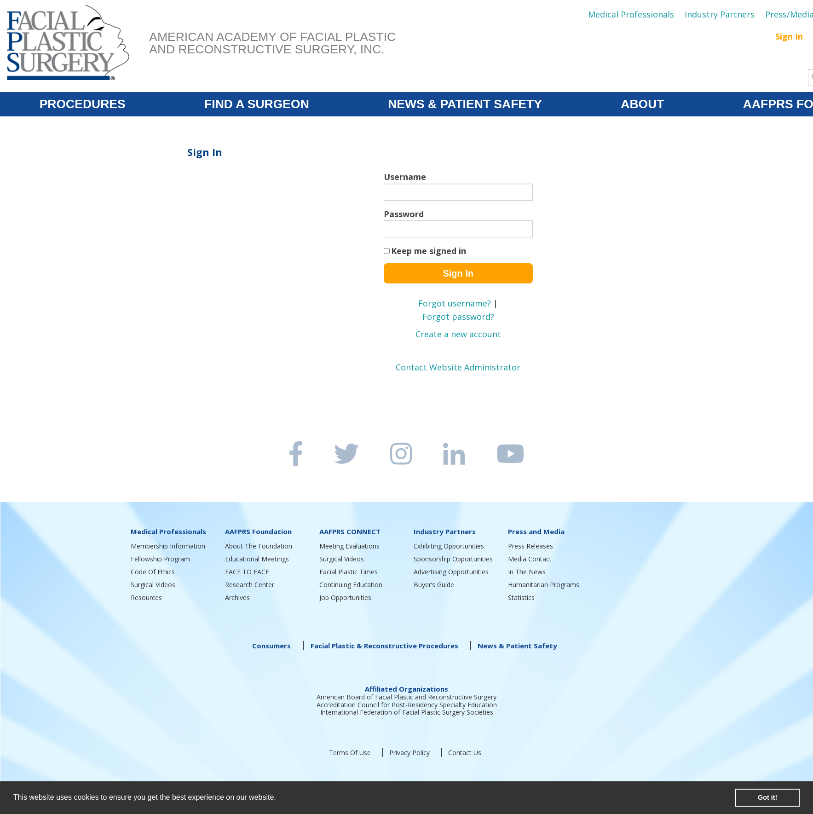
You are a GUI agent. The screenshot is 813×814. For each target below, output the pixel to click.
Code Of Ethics (153, 571)
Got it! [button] (767, 797)
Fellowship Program (160, 558)
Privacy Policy (409, 752)
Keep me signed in (428, 250)
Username (405, 176)
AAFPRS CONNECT (350, 531)
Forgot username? (454, 303)
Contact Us (464, 752)
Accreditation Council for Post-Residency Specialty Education (407, 704)
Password (404, 213)
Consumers (271, 645)
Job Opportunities (345, 597)
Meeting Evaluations (349, 546)
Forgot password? (458, 316)
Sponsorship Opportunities (453, 558)
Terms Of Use (350, 752)
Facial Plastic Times (348, 571)
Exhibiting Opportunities (449, 546)
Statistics (521, 597)
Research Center (249, 584)
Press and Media (536, 531)
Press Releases (530, 546)
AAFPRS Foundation (258, 531)
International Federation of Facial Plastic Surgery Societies (406, 712)
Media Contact (530, 558)
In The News (527, 571)
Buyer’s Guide (434, 584)
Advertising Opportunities (451, 571)
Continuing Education (350, 584)
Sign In (789, 36)
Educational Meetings (257, 558)
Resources (146, 597)
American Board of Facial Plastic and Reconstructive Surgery (406, 697)
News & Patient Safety (517, 645)
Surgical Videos (153, 584)
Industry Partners (720, 14)
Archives (237, 597)
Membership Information (168, 546)
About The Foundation (258, 546)
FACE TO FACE (247, 571)
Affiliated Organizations (406, 688)
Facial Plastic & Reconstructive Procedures (384, 645)
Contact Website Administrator (458, 367)
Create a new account (458, 334)
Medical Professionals (631, 14)
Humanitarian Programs (543, 584)
